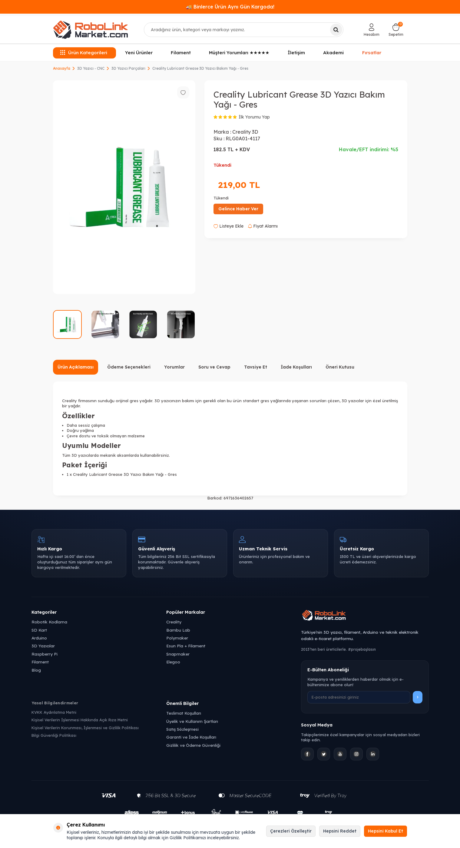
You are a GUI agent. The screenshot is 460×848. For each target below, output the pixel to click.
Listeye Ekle (228, 226)
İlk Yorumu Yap (254, 117)
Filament (181, 52)
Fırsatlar (372, 52)
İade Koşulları (296, 367)
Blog (36, 670)
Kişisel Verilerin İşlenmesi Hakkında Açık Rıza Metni (79, 719)
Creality (173, 621)
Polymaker (177, 637)
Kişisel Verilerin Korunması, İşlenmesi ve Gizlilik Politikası (85, 727)
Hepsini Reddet (339, 831)
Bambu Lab (178, 630)
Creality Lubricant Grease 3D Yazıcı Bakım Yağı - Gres (200, 68)
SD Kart (39, 630)
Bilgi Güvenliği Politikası (53, 735)
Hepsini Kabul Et (385, 831)
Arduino (39, 637)
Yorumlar (174, 367)
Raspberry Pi (44, 653)
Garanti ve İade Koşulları (191, 736)
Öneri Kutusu (340, 367)
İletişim (296, 52)
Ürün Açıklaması (76, 367)
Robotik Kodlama (49, 621)
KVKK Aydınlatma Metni (53, 712)
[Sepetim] (396, 29)
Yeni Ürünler (139, 52)
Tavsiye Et (255, 367)
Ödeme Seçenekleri (129, 367)
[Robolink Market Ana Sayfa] (365, 616)
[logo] (90, 30)
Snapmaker (178, 653)
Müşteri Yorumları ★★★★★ (239, 52)
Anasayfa (61, 68)
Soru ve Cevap (214, 367)
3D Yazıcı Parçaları (128, 68)
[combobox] (243, 29)
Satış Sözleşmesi (182, 729)
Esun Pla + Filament (185, 645)
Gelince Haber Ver (238, 209)
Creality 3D (245, 132)
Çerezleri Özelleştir (291, 831)
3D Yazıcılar (43, 645)
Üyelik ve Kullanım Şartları (192, 721)
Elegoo (173, 661)
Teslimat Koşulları (183, 713)
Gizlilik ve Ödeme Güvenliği (193, 745)
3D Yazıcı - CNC (90, 68)
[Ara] (336, 30)
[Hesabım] (371, 29)
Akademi (333, 52)
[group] (124, 187)
